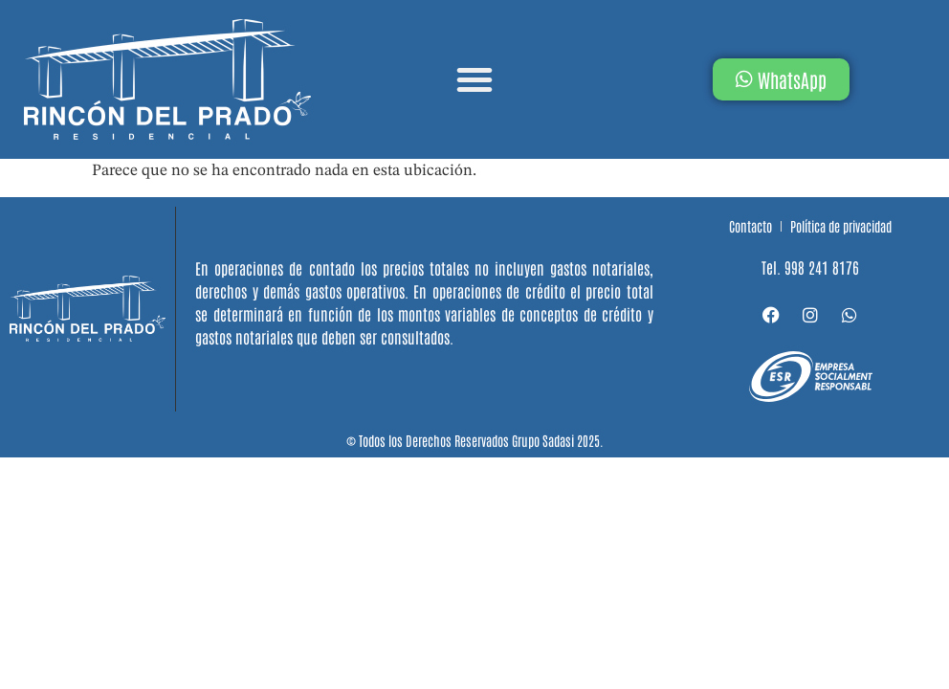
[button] (474, 79)
